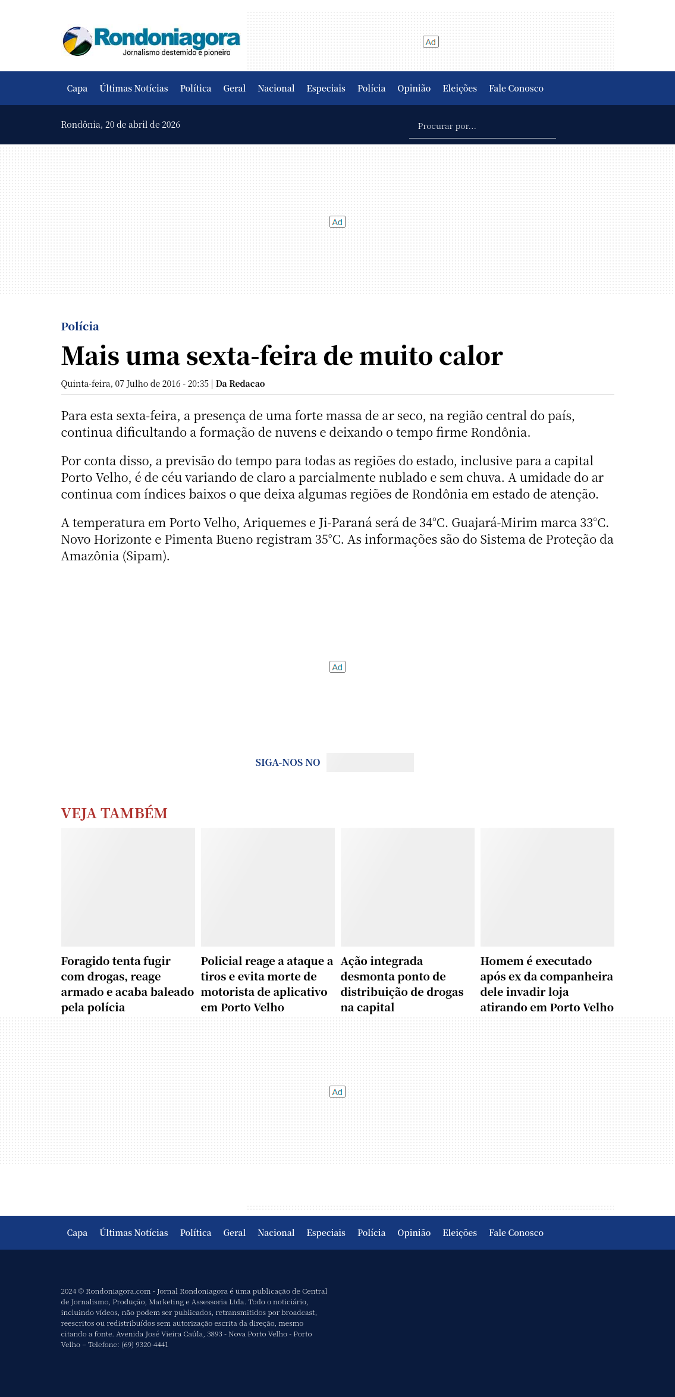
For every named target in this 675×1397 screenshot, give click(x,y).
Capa (77, 88)
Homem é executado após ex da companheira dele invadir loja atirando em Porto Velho (547, 983)
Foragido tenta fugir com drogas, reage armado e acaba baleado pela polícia (127, 983)
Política (196, 88)
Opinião (414, 88)
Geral (235, 88)
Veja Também (114, 812)
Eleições (459, 88)
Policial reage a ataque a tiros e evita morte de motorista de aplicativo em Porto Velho (267, 983)
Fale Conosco (516, 88)
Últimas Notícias (133, 88)
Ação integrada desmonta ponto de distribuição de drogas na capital (402, 983)
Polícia (371, 88)
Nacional (276, 88)
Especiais (326, 88)
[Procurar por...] (482, 124)
